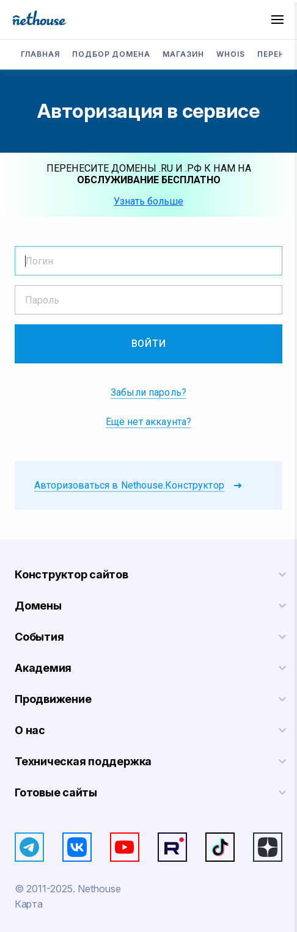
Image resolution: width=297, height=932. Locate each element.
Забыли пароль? (148, 392)
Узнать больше (148, 201)
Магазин (183, 54)
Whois (230, 54)
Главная (40, 54)
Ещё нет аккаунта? (149, 422)
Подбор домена (111, 54)
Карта (28, 904)
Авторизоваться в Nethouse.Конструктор (129, 485)
